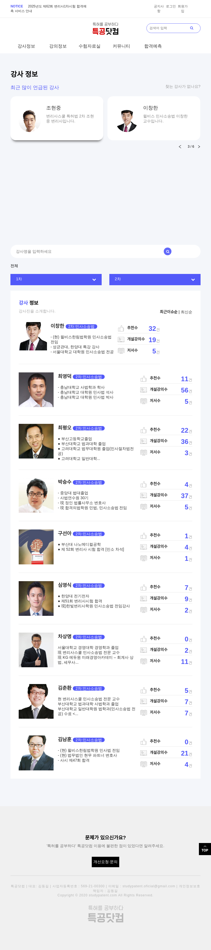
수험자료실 (90, 46)
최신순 (186, 312)
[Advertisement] (106, 189)
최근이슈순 (168, 312)
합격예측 (153, 46)
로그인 (171, 6)
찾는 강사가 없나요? (183, 86)
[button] (199, 147)
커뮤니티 (121, 46)
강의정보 (58, 46)
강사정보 (26, 46)
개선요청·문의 (105, 862)
